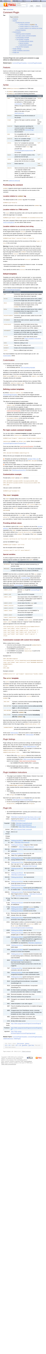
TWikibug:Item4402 (17, 904)
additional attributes (14, 180)
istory (27, 1036)
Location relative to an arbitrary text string (30, 28)
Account (35, 1)
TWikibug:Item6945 (17, 843)
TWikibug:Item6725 (17, 856)
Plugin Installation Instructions (21, 50)
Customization (17, 32)
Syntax (15, 20)
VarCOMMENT (31, 902)
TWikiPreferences (8, 1031)
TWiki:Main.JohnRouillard (34, 853)
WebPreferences (19, 112)
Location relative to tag (28, 24)
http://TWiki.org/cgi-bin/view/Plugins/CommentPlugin (26, 1016)
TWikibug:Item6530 (17, 866)
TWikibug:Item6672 (17, 862)
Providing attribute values (26, 41)
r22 (6, 1038)
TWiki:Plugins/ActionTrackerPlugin (22, 793)
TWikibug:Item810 (16, 965)
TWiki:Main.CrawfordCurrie (19, 810)
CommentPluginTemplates (19, 63)
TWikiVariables (14, 727)
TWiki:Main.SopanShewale (23, 818)
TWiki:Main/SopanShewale (30, 883)
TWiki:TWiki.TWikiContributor (27, 820)
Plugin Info (16, 52)
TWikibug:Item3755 (17, 911)
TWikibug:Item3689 (17, 900)
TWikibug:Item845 (16, 961)
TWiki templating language (27, 365)
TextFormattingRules (8, 221)
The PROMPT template (22, 39)
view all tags (9, 9)
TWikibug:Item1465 (17, 942)
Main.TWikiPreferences (29, 740)
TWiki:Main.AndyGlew (34, 936)
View (24, 1)
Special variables (24, 43)
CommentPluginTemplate (10, 392)
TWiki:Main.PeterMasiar (18, 814)
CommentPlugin (29, 129)
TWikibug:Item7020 (17, 838)
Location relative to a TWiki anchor (28, 26)
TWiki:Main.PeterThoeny (21, 836)
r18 (20, 1038)
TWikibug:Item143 (16, 970)
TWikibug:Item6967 (17, 834)
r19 (16, 1038)
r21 (9, 1038)
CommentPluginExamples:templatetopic (22, 921)
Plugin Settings (17, 48)
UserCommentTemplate (26, 443)
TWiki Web (15, 1)
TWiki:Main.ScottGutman (18, 868)
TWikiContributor (26, 1044)
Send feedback (28, 1054)
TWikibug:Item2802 (17, 930)
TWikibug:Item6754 (17, 851)
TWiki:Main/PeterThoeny (18, 879)
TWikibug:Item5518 (17, 896)
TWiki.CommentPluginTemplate (31, 753)
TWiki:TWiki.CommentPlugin (8, 1057)
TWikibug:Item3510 (17, 926)
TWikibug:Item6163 (17, 885)
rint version (20, 1036)
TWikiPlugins (17, 1031)
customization (18, 103)
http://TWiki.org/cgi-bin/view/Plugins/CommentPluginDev (26, 1021)
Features (15, 19)
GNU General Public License (22, 823)
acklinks (24, 1038)
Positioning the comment (23, 22)
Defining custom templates (23, 33)
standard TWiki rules (33, 456)
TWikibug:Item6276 (17, 881)
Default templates (21, 30)
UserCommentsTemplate (13, 408)
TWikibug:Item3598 (17, 923)
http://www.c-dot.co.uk (34, 810)
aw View (31, 1038)
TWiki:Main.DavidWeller (31, 812)
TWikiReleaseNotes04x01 (19, 467)
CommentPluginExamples (35, 63)
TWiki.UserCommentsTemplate (27, 755)
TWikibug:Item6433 (17, 870)
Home (6, 1)
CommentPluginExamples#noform (24, 150)
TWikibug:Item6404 (17, 875)
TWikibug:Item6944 (17, 847)
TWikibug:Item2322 (17, 938)
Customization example (22, 37)
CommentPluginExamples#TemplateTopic (14, 440)
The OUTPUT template (22, 46)
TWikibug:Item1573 (17, 947)
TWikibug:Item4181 (17, 902)
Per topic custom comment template (26, 35)
